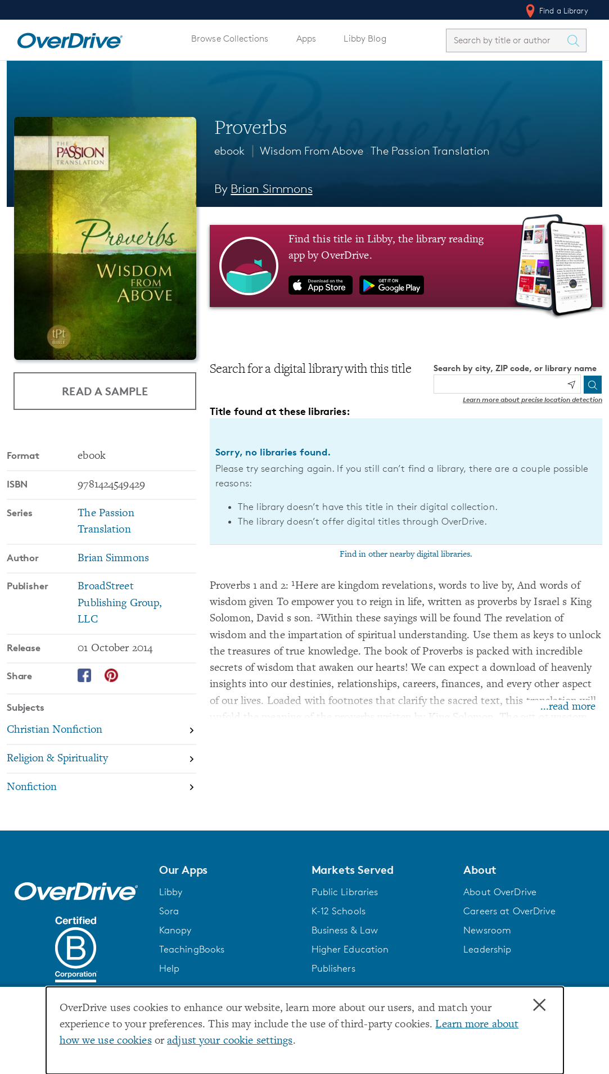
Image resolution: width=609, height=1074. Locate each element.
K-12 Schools (339, 911)
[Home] (69, 38)
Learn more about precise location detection (532, 399)
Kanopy (175, 930)
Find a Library (556, 10)
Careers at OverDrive (509, 911)
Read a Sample (105, 391)
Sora (169, 911)
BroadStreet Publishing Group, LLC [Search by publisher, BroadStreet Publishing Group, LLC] (120, 603)
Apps (306, 38)
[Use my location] (571, 385)
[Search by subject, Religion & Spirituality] (101, 759)
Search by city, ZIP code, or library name (515, 368)
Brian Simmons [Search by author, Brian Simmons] (271, 189)
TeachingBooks (192, 949)
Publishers (333, 968)
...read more (568, 707)
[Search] (593, 385)
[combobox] (506, 40)
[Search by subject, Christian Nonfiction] (101, 730)
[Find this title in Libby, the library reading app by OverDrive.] (406, 266)
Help (169, 968)
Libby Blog (365, 38)
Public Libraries (345, 891)
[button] (228, 869)
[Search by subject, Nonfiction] (101, 787)
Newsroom (487, 930)
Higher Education (350, 949)
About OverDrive (499, 891)
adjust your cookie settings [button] (229, 1041)
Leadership (487, 949)
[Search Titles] (576, 40)
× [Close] (539, 1005)
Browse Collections (229, 38)
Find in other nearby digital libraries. (406, 554)
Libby (171, 891)
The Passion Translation (430, 150)
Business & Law (345, 930)
